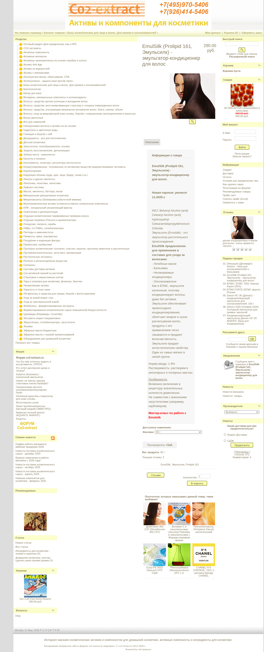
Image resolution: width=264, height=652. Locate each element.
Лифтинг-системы (33, 187)
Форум (20, 351)
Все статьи (21, 546)
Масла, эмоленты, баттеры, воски (43, 191)
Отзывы (228, 212)
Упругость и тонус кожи (36, 289)
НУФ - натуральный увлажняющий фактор (47, 207)
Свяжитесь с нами (233, 202)
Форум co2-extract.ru (30, 357)
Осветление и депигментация (40, 211)
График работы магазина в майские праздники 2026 (30, 445)
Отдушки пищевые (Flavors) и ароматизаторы (49, 220)
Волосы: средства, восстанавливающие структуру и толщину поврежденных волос (71, 105)
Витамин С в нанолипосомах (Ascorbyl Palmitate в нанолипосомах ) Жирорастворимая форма (179, 533)
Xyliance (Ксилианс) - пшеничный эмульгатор (29, 375)
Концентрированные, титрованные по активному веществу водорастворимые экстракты (74, 166)
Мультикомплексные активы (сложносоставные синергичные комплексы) (65, 203)
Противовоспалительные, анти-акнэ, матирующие (52, 252)
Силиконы (29, 265)
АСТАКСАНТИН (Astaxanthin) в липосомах (242, 109)
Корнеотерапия (32, 171)
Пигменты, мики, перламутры (40, 236)
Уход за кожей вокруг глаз (38, 297)
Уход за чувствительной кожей (41, 301)
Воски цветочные (33, 117)
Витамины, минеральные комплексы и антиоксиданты (54, 97)
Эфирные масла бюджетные (39, 330)
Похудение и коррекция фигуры (41, 240)
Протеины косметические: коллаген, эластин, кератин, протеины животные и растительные (76, 248)
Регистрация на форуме (237, 188)
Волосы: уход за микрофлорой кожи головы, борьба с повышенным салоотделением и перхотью (79, 113)
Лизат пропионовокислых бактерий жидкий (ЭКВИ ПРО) (33, 407)
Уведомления (231, 355)
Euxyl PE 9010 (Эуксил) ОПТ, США (155, 570)
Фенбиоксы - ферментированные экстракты (48, 306)
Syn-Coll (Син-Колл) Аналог (35, 598)
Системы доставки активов (39, 269)
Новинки (21, 570)
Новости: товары (232, 396)
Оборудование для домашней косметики (47, 338)
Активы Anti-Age (32, 64)
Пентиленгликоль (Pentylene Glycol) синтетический (203, 529)
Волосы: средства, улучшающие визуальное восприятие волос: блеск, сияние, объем (72, 109)
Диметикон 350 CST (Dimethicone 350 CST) (154, 529)
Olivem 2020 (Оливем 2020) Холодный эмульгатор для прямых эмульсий (243, 309)
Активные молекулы (35, 56)
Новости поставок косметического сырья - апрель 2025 (35, 472)
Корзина (228, 65)
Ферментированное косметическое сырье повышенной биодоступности (64, 310)
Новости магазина (233, 391)
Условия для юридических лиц (240, 180)
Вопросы (21, 610)
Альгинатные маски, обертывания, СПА (46, 76)
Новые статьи (23, 542)
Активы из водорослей (36, 68)
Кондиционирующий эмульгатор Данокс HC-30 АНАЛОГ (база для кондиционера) (242, 319)
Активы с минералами (36, 72)
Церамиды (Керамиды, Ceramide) (42, 314)
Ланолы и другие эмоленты (39, 179)
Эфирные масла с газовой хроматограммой (48, 334)
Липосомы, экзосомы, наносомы (42, 183)
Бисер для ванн (32, 93)
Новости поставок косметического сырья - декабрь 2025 (35, 452)
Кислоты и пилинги (34, 158)
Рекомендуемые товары (237, 191)
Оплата (227, 177)
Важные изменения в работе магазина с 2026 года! (32, 459)
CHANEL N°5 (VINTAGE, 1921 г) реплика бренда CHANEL (203, 571)
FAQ (17, 616)
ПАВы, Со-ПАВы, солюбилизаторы (43, 228)
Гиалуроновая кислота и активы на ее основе (49, 126)
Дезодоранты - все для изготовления (44, 138)
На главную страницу (28, 32)
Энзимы (28, 326)
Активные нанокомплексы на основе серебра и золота (54, 60)
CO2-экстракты (32, 48)
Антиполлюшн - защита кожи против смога (48, 81)
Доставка (228, 173)
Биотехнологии (32, 89)
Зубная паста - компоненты (39, 154)
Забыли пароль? (242, 156)
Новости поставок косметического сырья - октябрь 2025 (35, 466)
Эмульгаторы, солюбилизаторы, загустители (49, 322)
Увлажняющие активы (36, 285)
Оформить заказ (252, 32)
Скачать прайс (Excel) (235, 198)
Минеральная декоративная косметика (45, 195)
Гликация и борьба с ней (37, 134)
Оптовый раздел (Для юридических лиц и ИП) (49, 44)
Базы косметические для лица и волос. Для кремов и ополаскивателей (111, 32)
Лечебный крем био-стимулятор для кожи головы (34, 397)
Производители (233, 406)
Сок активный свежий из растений (43, 273)
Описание (152, 142)
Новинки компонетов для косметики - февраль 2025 (30, 479)
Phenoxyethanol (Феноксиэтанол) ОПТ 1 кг (179, 570)
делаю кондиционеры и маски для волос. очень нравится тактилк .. (240, 243)
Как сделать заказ (233, 184)
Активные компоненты (36, 52)
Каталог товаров (54, 32)
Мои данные (213, 32)
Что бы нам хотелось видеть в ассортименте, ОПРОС (33, 363)
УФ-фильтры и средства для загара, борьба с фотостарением (59, 293)
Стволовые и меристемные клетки (43, 277)
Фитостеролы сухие (27, 402)
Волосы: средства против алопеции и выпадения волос (55, 101)
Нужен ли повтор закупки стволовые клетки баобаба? (32, 382)
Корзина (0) (231, 32)
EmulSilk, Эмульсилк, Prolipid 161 (180, 464)
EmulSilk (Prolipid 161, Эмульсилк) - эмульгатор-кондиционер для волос (241, 278)
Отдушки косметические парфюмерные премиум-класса (56, 216)
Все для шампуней (34, 121)
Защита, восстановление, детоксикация (46, 150)
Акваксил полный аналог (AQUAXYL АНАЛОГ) (30, 414)
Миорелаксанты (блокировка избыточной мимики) (52, 199)
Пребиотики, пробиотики (37, 244)
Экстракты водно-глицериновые (41, 318)
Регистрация (242, 153)
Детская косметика (34, 142)
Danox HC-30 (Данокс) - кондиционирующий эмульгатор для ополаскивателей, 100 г (240, 299)
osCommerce (144, 649)
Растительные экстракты (37, 256)
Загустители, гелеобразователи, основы (46, 146)
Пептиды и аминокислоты (38, 232)
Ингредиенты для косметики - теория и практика (32, 552)
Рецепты (21, 418)
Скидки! (227, 169)
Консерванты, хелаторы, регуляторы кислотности (52, 162)
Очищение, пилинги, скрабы (39, 224)
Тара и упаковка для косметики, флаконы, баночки (52, 281)
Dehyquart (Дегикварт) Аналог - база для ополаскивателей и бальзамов (239, 267)
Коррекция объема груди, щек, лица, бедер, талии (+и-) (55, 175)
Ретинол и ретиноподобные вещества (45, 261)
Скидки (227, 79)
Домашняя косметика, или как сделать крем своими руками (32, 559)
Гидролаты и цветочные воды (40, 130)
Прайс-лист (229, 195)
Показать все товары (27, 342)
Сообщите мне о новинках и (247, 369)
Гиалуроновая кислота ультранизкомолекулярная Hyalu (31, 390)
